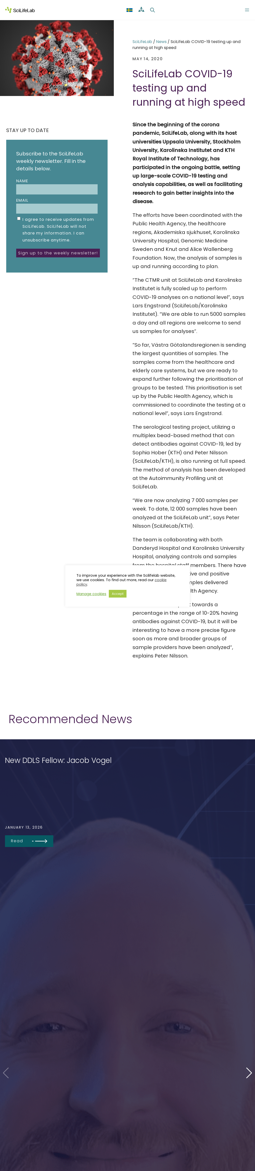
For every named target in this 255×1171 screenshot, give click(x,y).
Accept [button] (118, 593)
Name (56, 186)
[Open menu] (247, 10)
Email (56, 205)
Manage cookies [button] (91, 594)
